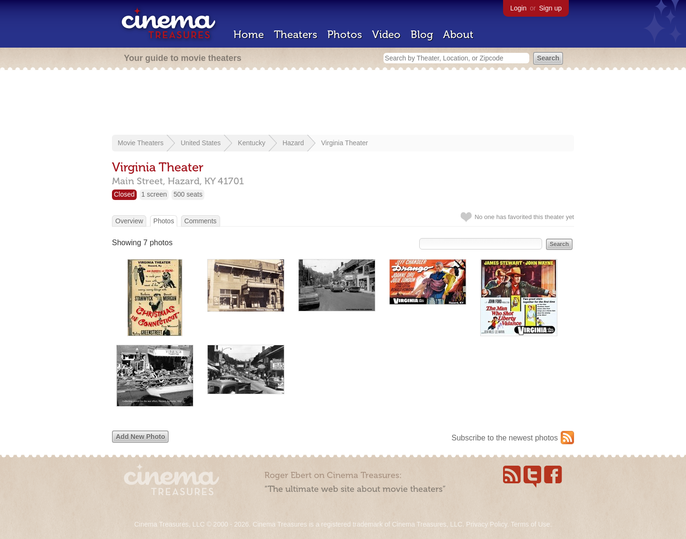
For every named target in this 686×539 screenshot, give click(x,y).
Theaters (295, 34)
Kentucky (251, 143)
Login (518, 8)
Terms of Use (530, 524)
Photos (344, 34)
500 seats (187, 194)
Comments (200, 221)
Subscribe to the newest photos (505, 438)
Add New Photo (140, 436)
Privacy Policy (486, 524)
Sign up (550, 8)
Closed (124, 194)
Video (386, 34)
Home (248, 34)
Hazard (293, 143)
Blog (422, 34)
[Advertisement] (343, 103)
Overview (129, 221)
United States (201, 143)
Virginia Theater (344, 143)
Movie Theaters (140, 143)
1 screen (154, 194)
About (458, 34)
